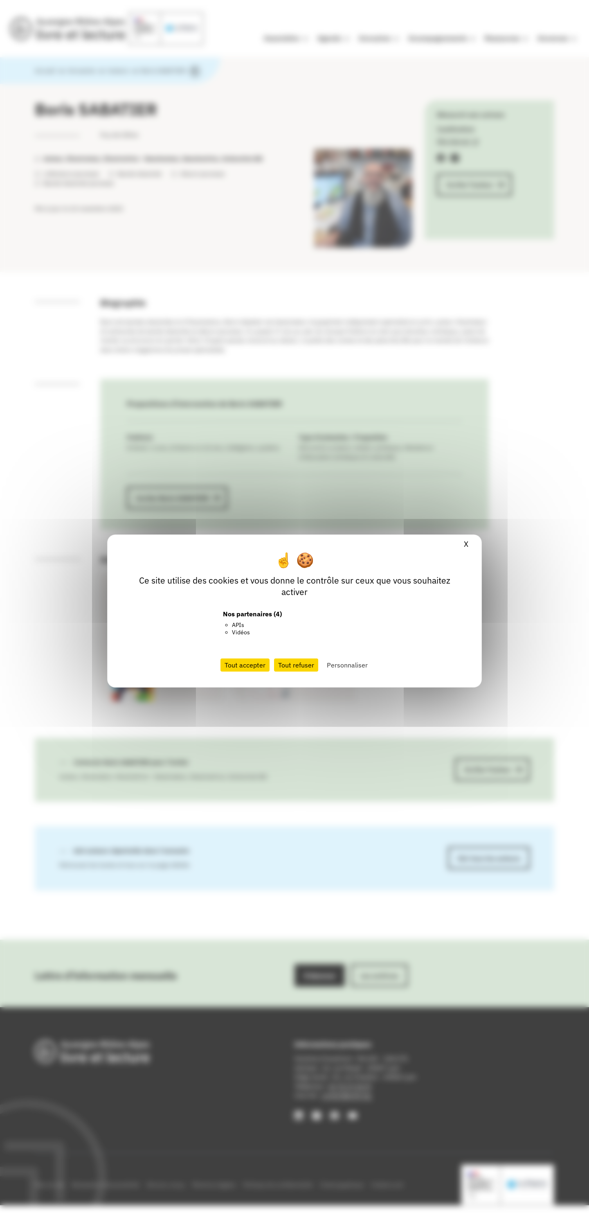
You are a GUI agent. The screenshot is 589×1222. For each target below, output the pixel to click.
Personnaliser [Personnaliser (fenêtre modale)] (347, 665)
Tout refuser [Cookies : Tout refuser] (296, 665)
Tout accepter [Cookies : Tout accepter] (245, 665)
